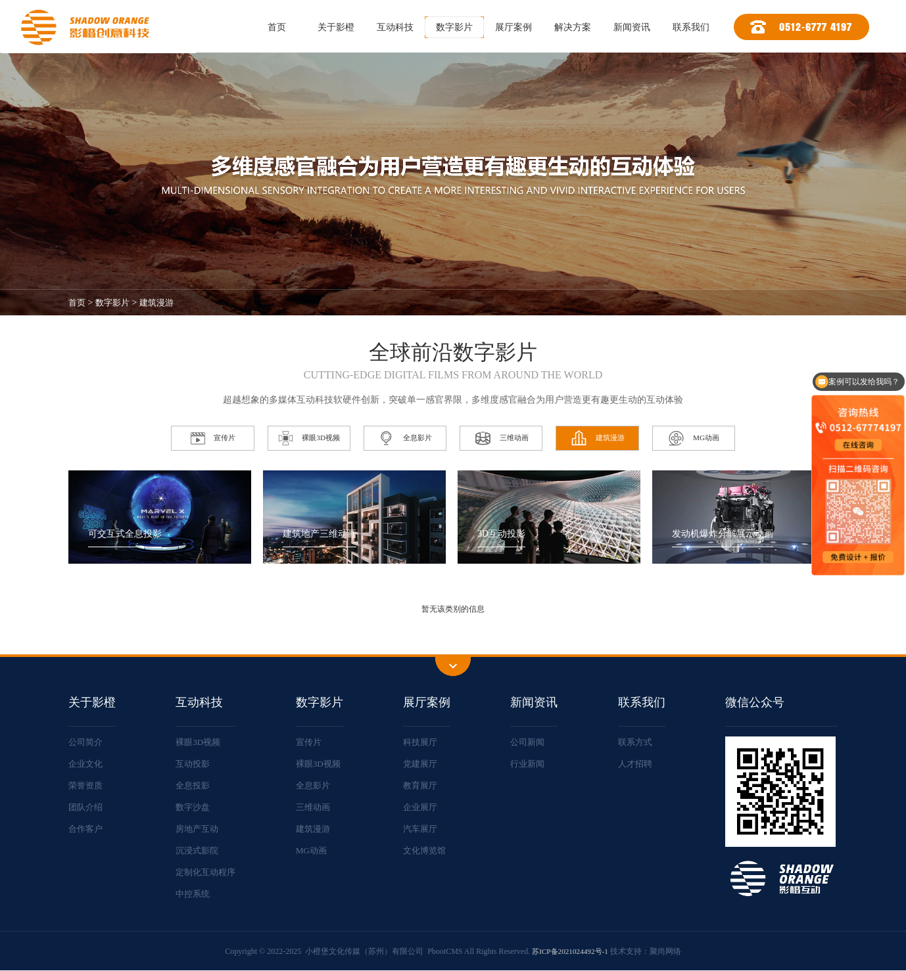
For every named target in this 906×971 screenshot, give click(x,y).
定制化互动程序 (207, 872)
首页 (277, 27)
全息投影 (193, 785)
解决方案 (572, 27)
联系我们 (691, 27)
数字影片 (454, 27)
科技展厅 (424, 742)
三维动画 (316, 807)
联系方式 (637, 742)
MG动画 (315, 850)
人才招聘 (637, 764)
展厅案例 (513, 27)
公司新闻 (530, 742)
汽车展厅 (424, 829)
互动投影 (193, 764)
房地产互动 (198, 829)
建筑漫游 (161, 302)
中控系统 (193, 894)
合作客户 (86, 829)
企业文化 (86, 764)
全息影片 (316, 785)
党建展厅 (424, 764)
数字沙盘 (193, 807)
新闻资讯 (631, 27)
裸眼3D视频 (199, 742)
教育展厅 (424, 785)
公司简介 (86, 742)
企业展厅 (424, 807)
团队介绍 (86, 807)
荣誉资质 (86, 785)
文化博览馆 (429, 850)
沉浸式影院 (198, 850)
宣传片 (312, 742)
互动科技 (395, 27)
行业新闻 (530, 764)
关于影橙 (336, 27)
